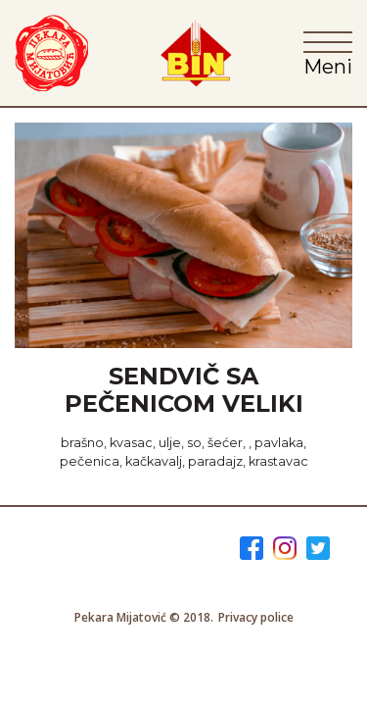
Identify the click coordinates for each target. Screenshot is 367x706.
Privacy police (256, 617)
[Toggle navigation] (327, 51)
